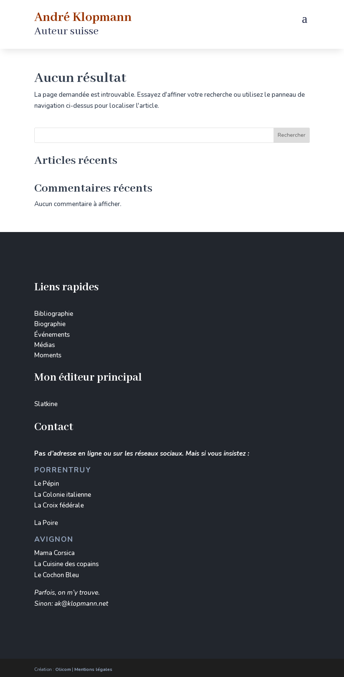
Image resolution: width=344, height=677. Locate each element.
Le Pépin (46, 483)
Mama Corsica (54, 553)
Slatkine (46, 404)
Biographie (50, 324)
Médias (44, 345)
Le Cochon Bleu (56, 575)
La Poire (46, 523)
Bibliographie (53, 313)
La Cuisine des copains (66, 564)
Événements (52, 334)
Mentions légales (93, 669)
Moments (47, 355)
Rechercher (292, 135)
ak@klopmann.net (81, 603)
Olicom (63, 669)
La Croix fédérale (59, 505)
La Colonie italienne (62, 494)
